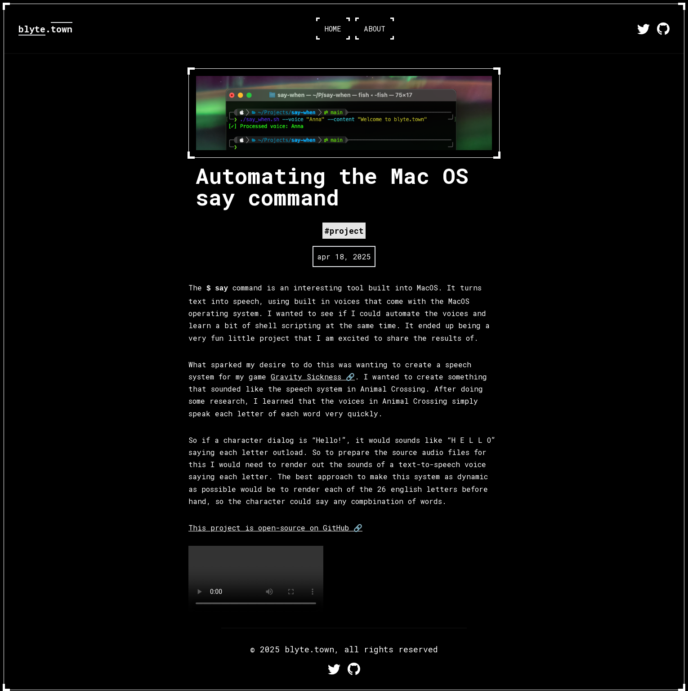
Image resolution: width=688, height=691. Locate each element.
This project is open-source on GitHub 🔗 (275, 527)
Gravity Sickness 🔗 (313, 376)
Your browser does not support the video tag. (255, 579)
